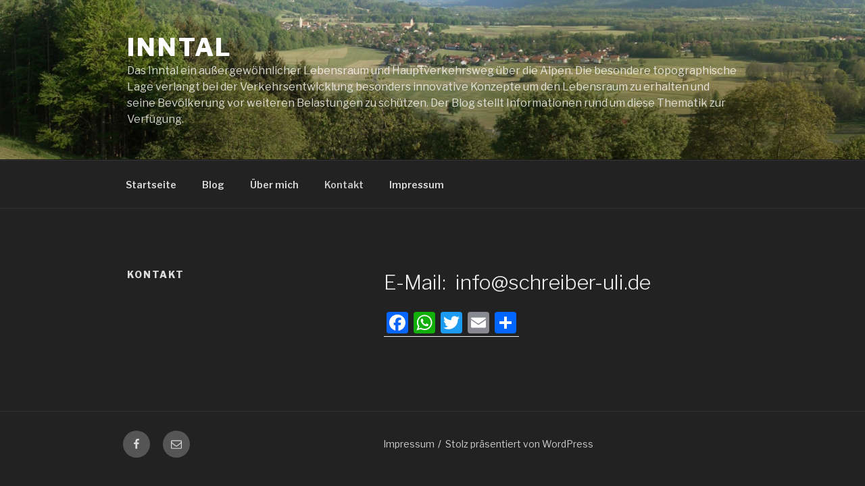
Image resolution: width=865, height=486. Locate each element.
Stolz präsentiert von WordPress (519, 444)
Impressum (416, 184)
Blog (213, 184)
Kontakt (344, 184)
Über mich (274, 184)
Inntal (179, 47)
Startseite (151, 184)
